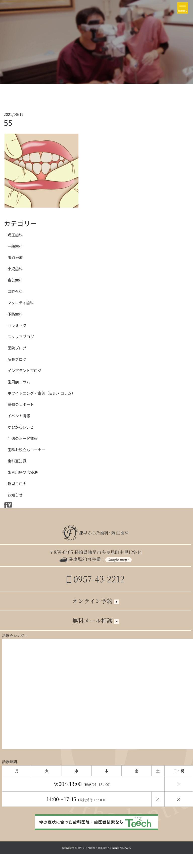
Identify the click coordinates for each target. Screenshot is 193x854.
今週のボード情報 (23, 438)
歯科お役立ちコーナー (26, 449)
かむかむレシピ (21, 427)
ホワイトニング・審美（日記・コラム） (41, 393)
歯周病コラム (19, 381)
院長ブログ (17, 359)
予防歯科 (15, 314)
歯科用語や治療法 (23, 472)
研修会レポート (21, 404)
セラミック (17, 325)
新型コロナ (17, 483)
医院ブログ (17, 347)
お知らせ (15, 494)
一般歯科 (15, 246)
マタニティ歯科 (21, 302)
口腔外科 (15, 291)
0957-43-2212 (96, 579)
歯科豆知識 (17, 461)
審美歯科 (15, 280)
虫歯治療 (15, 257)
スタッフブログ (21, 336)
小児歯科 (15, 268)
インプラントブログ (24, 370)
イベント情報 (19, 415)
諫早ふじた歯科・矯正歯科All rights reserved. (104, 847)
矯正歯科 (15, 234)
